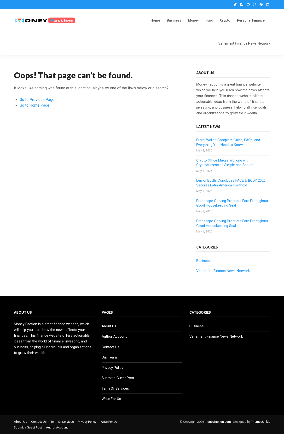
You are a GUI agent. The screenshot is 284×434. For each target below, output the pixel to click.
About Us (109, 326)
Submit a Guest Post (118, 378)
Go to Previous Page (37, 99)
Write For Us (111, 399)
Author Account (114, 336)
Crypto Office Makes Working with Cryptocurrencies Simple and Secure (225, 162)
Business (174, 20)
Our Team (109, 357)
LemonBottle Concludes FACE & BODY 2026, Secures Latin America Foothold (231, 182)
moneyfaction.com (218, 421)
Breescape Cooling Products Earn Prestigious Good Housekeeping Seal (232, 203)
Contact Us (110, 347)
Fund (209, 20)
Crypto (225, 20)
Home (155, 20)
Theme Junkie (260, 421)
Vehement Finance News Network (244, 43)
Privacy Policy (112, 367)
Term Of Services (115, 388)
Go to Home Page (34, 105)
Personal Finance (251, 20)
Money (193, 20)
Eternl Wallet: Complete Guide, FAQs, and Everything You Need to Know (228, 142)
